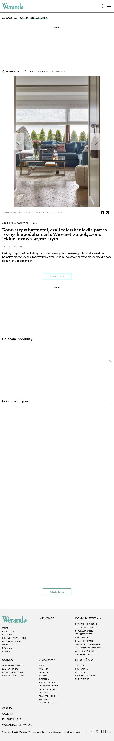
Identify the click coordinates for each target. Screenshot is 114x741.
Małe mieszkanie (84, 641)
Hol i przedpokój (48, 685)
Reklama (7, 648)
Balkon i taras (10, 669)
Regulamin (8, 634)
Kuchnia (43, 669)
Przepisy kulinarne (86, 675)
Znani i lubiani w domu (88, 647)
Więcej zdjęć (57, 591)
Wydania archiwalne (17, 724)
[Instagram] (87, 732)
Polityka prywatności (14, 638)
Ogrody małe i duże (13, 665)
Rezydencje (81, 637)
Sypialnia (44, 679)
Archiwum (8, 631)
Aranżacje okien (48, 696)
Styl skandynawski (85, 627)
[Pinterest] (98, 732)
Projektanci (82, 669)
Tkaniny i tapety (48, 702)
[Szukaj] (102, 6)
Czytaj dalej (57, 276)
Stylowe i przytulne (13, 246)
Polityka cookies (11, 641)
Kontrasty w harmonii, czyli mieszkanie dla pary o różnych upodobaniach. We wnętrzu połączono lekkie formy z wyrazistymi (54, 235)
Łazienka (44, 675)
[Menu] (109, 6)
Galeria (7, 713)
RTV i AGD (43, 699)
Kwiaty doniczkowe (13, 675)
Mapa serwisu (9, 644)
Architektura (83, 654)
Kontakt (7, 651)
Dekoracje (45, 692)
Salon (42, 665)
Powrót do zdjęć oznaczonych (36, 71)
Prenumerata (11, 719)
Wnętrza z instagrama (88, 644)
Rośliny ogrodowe (12, 672)
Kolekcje (80, 672)
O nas (5, 627)
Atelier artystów (84, 651)
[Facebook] (92, 732)
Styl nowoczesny (85, 634)
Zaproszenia (82, 679)
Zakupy (7, 708)
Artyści (79, 665)
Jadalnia (44, 672)
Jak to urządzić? (48, 689)
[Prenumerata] (104, 732)
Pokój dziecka (47, 682)
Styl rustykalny (84, 631)
